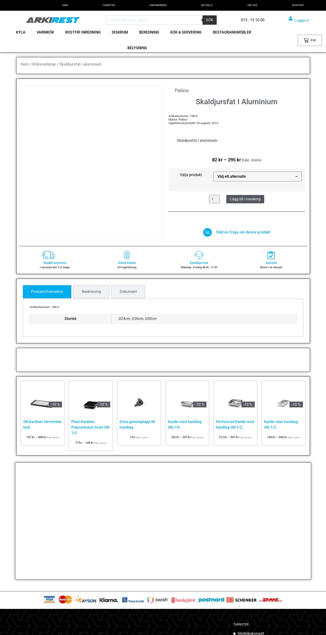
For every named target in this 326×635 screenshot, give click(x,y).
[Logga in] (290, 18)
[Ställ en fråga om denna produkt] (207, 233)
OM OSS (252, 5)
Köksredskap (44, 64)
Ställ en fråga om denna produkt (244, 233)
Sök (209, 20)
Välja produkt (191, 175)
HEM (65, 5)
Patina (182, 90)
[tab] (47, 294)
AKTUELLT (207, 5)
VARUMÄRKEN (157, 5)
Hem (25, 64)
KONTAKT (298, 5)
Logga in (302, 20)
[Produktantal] (214, 199)
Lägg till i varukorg (245, 199)
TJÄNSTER (108, 5)
